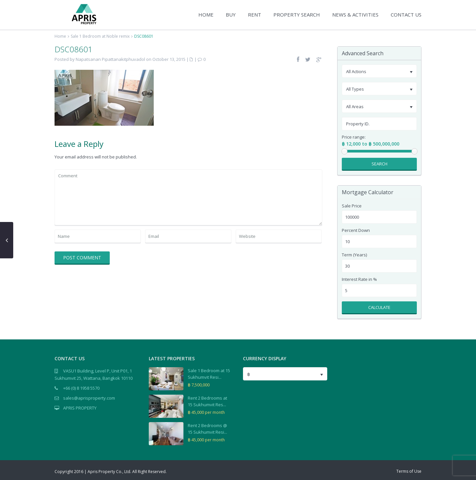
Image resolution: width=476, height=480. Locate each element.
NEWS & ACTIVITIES (355, 14)
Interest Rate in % (359, 279)
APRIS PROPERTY (80, 408)
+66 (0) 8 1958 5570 (81, 388)
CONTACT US (406, 14)
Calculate (379, 307)
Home (60, 36)
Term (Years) (354, 255)
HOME (206, 14)
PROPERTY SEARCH (296, 14)
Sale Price (352, 206)
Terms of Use (408, 471)
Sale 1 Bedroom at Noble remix (100, 36)
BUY (231, 14)
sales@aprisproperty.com (89, 398)
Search (379, 164)
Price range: (354, 137)
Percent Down (356, 230)
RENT (254, 14)
